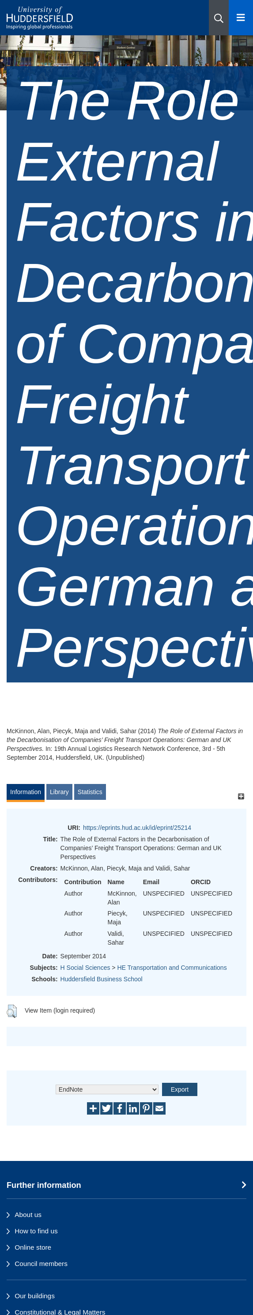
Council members (41, 1263)
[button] (219, 17)
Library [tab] (59, 791)
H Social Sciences (85, 967)
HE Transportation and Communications (172, 967)
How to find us (36, 1231)
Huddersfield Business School (101, 979)
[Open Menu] (241, 17)
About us (28, 1214)
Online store (33, 1247)
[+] (241, 796)
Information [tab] (25, 791)
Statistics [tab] (90, 791)
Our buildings (35, 1296)
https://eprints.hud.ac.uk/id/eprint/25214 (137, 827)
